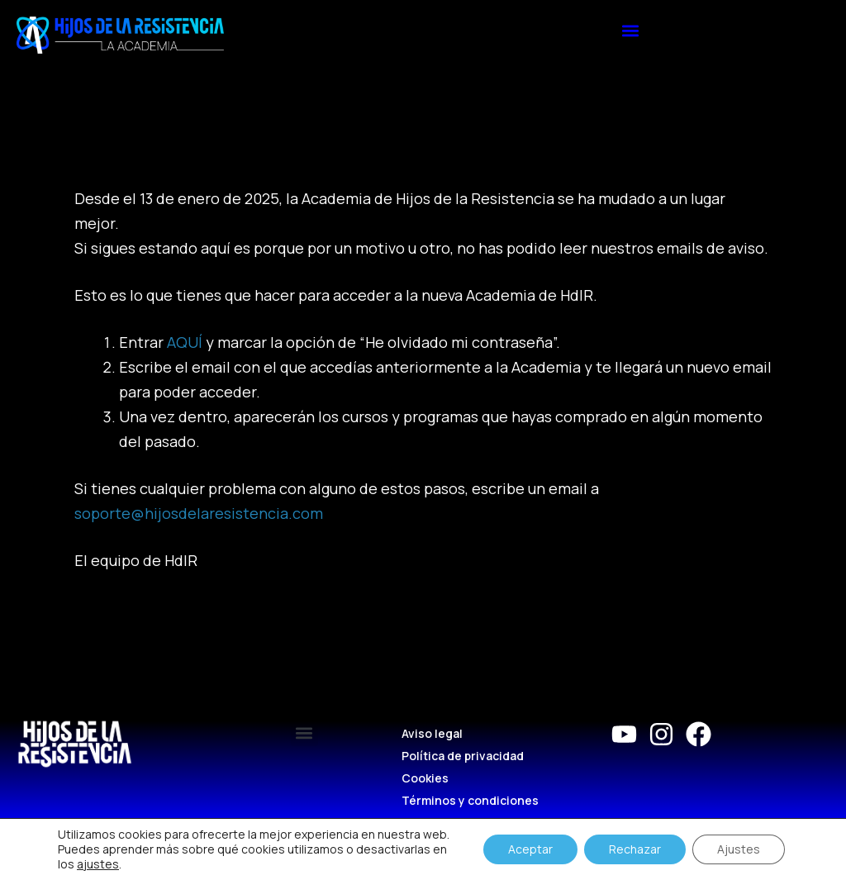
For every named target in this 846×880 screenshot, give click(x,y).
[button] (630, 30)
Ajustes (738, 849)
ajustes (98, 864)
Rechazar (635, 849)
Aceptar (530, 849)
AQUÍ (184, 342)
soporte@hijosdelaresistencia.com (198, 513)
